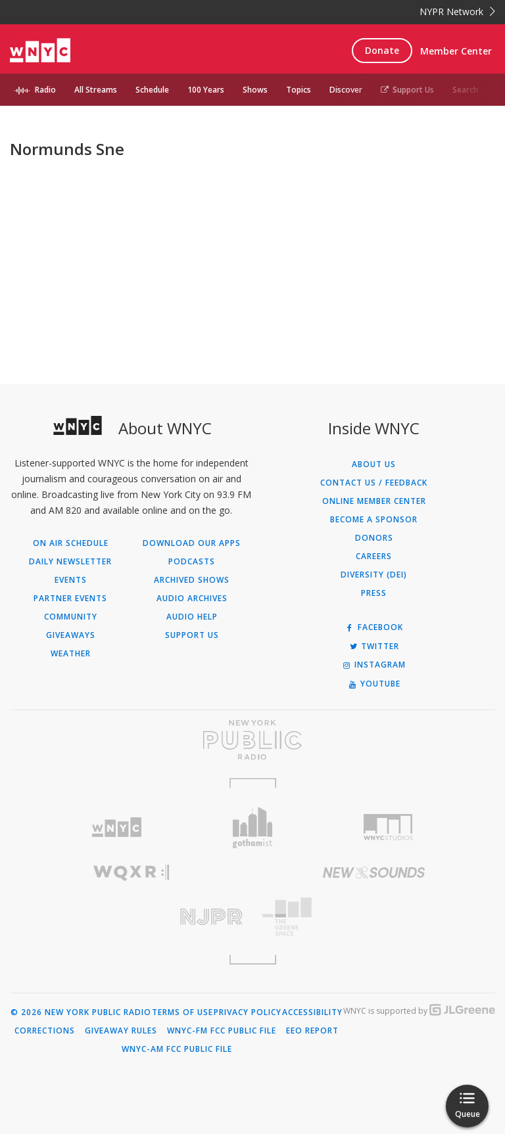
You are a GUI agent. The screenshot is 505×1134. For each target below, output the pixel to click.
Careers (374, 556)
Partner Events (70, 598)
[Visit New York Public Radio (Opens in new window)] (252, 740)
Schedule (152, 89)
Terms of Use (182, 1012)
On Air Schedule (70, 543)
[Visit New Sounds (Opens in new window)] (373, 872)
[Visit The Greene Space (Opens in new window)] (373, 916)
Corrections (44, 1031)
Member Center (456, 51)
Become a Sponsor (374, 520)
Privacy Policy (247, 1012)
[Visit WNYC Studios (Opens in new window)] (388, 827)
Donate (382, 50)
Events (71, 580)
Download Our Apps (192, 543)
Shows (255, 89)
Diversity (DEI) (374, 575)
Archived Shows (191, 580)
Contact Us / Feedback (373, 483)
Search (465, 89)
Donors (374, 538)
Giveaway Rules (121, 1031)
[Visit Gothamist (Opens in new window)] (253, 827)
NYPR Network (457, 11)
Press (374, 593)
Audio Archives (192, 598)
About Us (374, 464)
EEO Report (312, 1031)
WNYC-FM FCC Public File (221, 1031)
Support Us (407, 89)
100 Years (205, 89)
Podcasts (191, 562)
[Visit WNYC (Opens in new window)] (117, 827)
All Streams (95, 89)
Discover (345, 89)
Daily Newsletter (70, 562)
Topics (298, 89)
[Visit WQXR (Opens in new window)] (131, 873)
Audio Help (192, 617)
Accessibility (312, 1012)
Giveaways (70, 635)
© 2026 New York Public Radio (81, 1012)
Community (70, 617)
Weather (71, 654)
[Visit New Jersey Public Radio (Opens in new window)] (131, 917)
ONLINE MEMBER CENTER (374, 501)
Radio (45, 89)
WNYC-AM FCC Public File (177, 1049)
